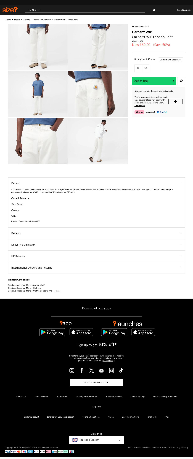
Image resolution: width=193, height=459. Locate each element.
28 (138, 68)
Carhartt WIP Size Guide (171, 60)
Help (130, 447)
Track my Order (41, 396)
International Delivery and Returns (96, 267)
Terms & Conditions (91, 417)
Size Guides (62, 396)
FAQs (167, 417)
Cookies (155, 447)
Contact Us (21, 396)
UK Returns (96, 256)
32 (145, 68)
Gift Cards (152, 417)
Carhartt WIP (39, 285)
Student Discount (31, 417)
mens (28, 285)
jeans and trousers (51, 291)
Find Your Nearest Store (97, 382)
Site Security (174, 447)
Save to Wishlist (142, 26)
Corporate (96, 406)
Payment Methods (114, 396)
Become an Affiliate (130, 417)
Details (96, 183)
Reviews (96, 233)
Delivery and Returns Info (87, 396)
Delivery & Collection (96, 244)
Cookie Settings (138, 396)
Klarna (111, 417)
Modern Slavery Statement (165, 396)
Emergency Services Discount (60, 417)
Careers (163, 447)
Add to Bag (141, 80)
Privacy (184, 447)
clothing (37, 288)
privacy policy (108, 360)
